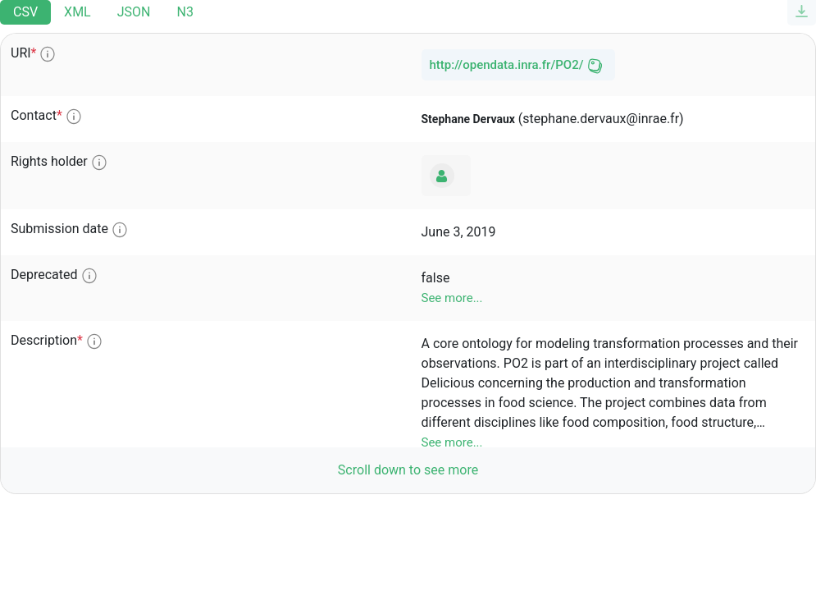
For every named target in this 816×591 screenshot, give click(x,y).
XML (77, 12)
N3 (184, 12)
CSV (25, 12)
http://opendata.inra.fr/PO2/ (507, 64)
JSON (134, 12)
